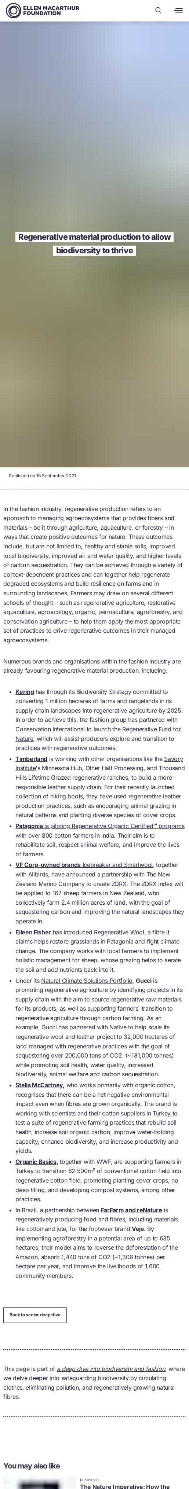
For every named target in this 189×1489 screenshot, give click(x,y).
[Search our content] (158, 10)
